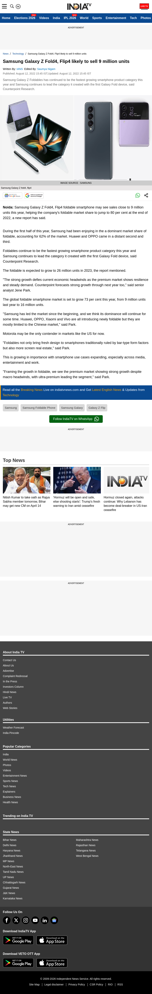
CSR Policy (96, 984)
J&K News (9, 893)
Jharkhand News (13, 855)
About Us (8, 665)
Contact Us (9, 660)
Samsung (11, 407)
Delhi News (9, 845)
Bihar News (10, 839)
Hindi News (9, 692)
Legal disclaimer (54, 984)
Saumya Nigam (46, 68)
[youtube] (35, 920)
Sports (97, 18)
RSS (120, 984)
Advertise (8, 670)
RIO (110, 984)
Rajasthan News (85, 845)
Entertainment (116, 18)
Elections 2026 (24, 18)
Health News (10, 802)
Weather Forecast (13, 727)
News (6, 53)
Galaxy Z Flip (96, 407)
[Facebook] (6, 920)
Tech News (9, 786)
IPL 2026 (70, 18)
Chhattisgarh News (14, 882)
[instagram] (25, 920)
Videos (44, 18)
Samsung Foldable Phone (38, 407)
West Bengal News (87, 855)
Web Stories (10, 708)
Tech (133, 18)
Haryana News (11, 850)
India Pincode (11, 732)
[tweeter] (16, 920)
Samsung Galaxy (72, 407)
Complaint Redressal (15, 676)
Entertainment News (15, 775)
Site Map (34, 984)
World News (10, 759)
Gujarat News (11, 887)
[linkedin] (45, 920)
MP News (8, 861)
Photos (146, 18)
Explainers (9, 791)
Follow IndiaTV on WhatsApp (76, 419)
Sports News (10, 781)
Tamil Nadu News (13, 871)
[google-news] (54, 920)
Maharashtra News (87, 839)
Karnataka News (12, 898)
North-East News (13, 866)
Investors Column (13, 686)
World (84, 18)
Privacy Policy (76, 984)
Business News (12, 796)
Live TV (7, 697)
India (56, 18)
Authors (7, 702)
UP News (8, 877)
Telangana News (86, 850)
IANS (20, 68)
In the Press (10, 681)
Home (6, 18)
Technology (18, 53)
